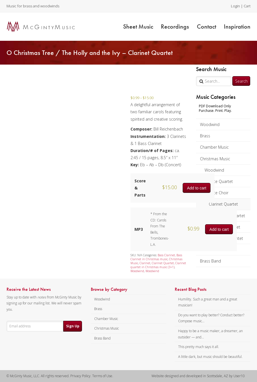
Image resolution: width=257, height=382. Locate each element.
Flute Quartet (221, 181)
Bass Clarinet (166, 255)
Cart (247, 5)
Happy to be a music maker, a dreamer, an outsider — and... (210, 334)
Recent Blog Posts (191, 289)
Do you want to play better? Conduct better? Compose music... (211, 318)
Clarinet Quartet (223, 204)
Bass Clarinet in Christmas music (156, 257)
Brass (205, 135)
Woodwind (210, 124)
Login (235, 5)
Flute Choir (218, 192)
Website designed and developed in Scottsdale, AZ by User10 (198, 376)
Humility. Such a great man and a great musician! (207, 302)
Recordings (175, 26)
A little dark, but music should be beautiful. (210, 356)
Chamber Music (214, 147)
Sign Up (72, 326)
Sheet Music (138, 26)
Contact (206, 26)
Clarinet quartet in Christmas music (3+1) (158, 265)
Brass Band (210, 261)
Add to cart (196, 188)
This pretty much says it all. (198, 346)
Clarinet (145, 263)
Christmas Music (215, 158)
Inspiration (237, 26)
